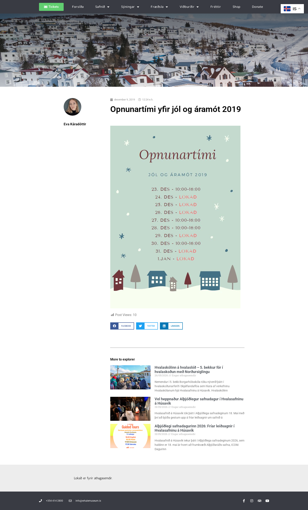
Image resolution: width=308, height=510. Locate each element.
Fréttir (215, 6)
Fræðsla (159, 7)
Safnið (102, 7)
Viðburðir (189, 7)
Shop (236, 6)
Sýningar (130, 7)
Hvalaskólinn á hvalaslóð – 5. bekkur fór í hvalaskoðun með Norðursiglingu (189, 369)
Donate (257, 6)
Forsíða (78, 6)
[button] (122, 326)
